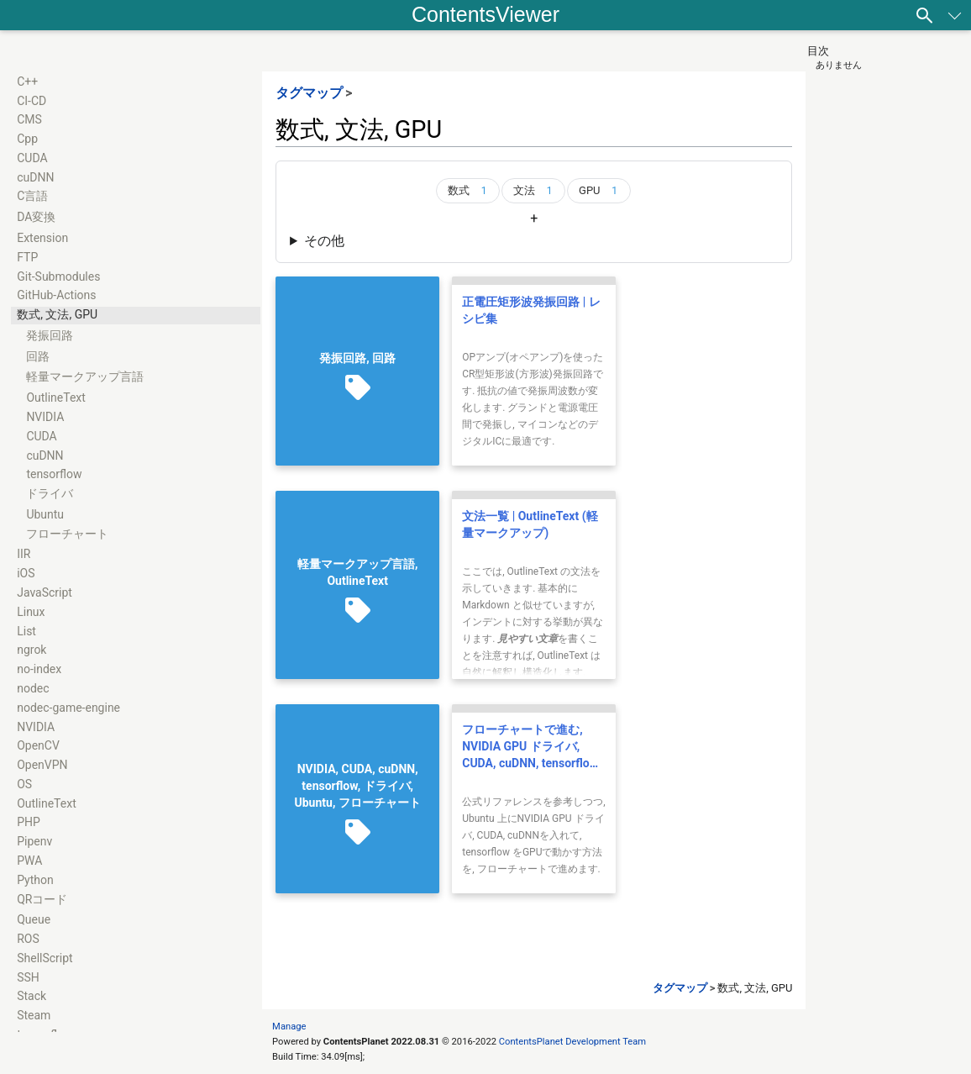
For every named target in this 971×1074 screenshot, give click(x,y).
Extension (42, 238)
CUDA (32, 158)
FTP (27, 257)
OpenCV (38, 745)
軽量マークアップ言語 (85, 376)
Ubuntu (45, 514)
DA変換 (36, 217)
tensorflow (53, 474)
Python (35, 880)
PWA (29, 860)
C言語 (32, 196)
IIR (23, 554)
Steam (33, 1015)
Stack (31, 996)
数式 (470, 191)
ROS (28, 938)
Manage (289, 1026)
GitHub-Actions (56, 295)
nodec (33, 688)
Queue (33, 919)
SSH (28, 977)
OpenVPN (42, 764)
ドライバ (49, 493)
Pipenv (34, 841)
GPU (601, 191)
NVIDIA (45, 417)
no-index (39, 669)
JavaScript (44, 592)
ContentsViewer (485, 14)
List (26, 631)
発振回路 (49, 335)
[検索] (925, 15)
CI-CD (31, 101)
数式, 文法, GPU (57, 314)
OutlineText (56, 397)
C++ (27, 81)
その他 (324, 241)
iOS (25, 573)
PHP (28, 822)
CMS (29, 119)
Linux (31, 612)
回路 (38, 356)
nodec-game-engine (68, 707)
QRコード (42, 899)
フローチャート (67, 533)
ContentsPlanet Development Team (572, 1041)
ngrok (31, 649)
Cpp (27, 138)
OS (24, 784)
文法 (536, 191)
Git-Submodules (58, 276)
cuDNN (35, 177)
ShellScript (45, 958)
